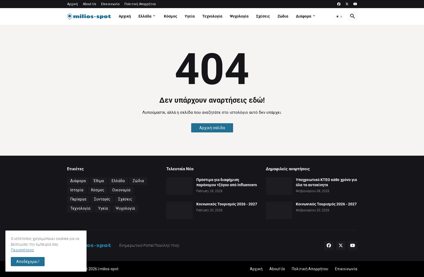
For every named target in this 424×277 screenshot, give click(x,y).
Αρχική (72, 4)
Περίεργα (78, 199)
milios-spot (109, 269)
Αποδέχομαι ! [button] (27, 261)
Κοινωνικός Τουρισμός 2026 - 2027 (226, 204)
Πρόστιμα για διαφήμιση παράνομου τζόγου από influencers (226, 182)
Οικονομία (121, 190)
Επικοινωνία (110, 4)
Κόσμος (170, 16)
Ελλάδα (144, 16)
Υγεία (190, 16)
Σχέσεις (263, 16)
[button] (339, 16)
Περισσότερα (22, 250)
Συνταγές (102, 199)
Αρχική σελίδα (212, 128)
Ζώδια (282, 16)
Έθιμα (99, 181)
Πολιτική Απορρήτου (140, 4)
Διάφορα (303, 16)
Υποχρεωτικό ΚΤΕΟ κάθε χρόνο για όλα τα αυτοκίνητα (326, 182)
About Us (89, 4)
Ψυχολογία (239, 16)
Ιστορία (76, 190)
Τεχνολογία (212, 16)
